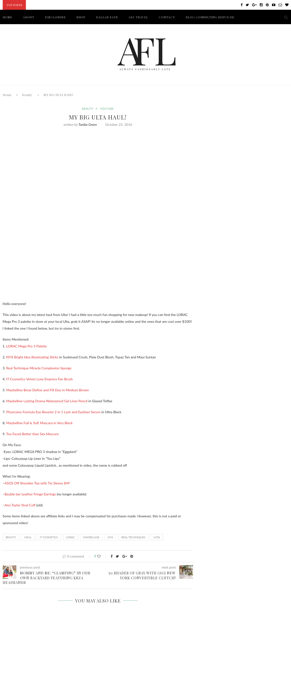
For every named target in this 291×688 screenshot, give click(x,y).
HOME (7, 17)
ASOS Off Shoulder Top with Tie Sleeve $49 (37, 483)
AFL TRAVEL (138, 17)
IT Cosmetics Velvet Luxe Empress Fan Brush (39, 379)
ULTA (157, 537)
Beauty (27, 95)
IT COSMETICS (49, 537)
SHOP (80, 17)
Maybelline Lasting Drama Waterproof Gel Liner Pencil (46, 401)
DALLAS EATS (107, 17)
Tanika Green (87, 124)
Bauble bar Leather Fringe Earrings (30, 494)
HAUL (28, 537)
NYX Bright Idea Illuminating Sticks (32, 357)
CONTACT (167, 17)
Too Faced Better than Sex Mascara (32, 434)
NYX (110, 537)
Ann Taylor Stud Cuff (20, 505)
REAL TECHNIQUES (133, 537)
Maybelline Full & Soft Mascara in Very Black (39, 423)
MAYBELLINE (91, 537)
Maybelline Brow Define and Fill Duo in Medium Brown (47, 390)
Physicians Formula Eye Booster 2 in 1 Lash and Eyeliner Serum (53, 412)
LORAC (70, 537)
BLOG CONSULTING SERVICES (210, 17)
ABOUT (28, 17)
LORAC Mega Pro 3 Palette (26, 346)
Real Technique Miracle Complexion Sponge (39, 368)
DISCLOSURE (55, 17)
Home (7, 95)
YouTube (107, 108)
